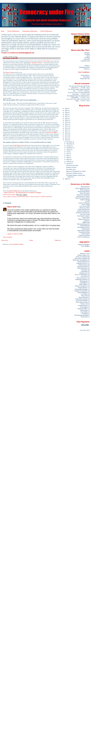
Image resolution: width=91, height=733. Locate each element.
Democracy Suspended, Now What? (76, 171)
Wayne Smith (12, 207)
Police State (84, 295)
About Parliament (85, 190)
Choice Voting (86, 204)
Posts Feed (87, 59)
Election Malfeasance (13, 31)
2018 (66, 124)
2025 (66, 110)
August (69, 149)
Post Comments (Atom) (16, 244)
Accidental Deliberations (14, 191)
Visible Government (84, 235)
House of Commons (30, 196)
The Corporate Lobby (82, 302)
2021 (66, 118)
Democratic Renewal (84, 209)
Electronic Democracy (83, 211)
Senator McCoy (85, 75)
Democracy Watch (85, 208)
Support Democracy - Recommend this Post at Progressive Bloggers (22, 192)
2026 (66, 108)
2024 (66, 112)
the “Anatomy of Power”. (36, 62)
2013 (66, 134)
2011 (66, 138)
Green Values (86, 217)
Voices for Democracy (83, 237)
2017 (66, 126)
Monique (87, 52)
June (68, 153)
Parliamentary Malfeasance (29, 31)
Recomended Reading (81, 289)
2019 (66, 122)
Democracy (83, 253)
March (68, 159)
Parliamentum (86, 229)
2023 (66, 114)
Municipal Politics (83, 308)
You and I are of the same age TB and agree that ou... (79, 86)
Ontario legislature (82, 292)
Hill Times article (19, 145)
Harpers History (82, 287)
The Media (85, 313)
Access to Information (81, 274)
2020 (66, 120)
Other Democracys (82, 278)
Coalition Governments (12, 196)
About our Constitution (83, 195)
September (70, 147)
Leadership (84, 271)
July (68, 151)
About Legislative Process (82, 188)
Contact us (87, 69)
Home (2, 31)
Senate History (86, 233)
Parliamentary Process (83, 227)
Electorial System (82, 266)
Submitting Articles (84, 67)
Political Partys (48, 196)
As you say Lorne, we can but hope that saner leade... (79, 93)
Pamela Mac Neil (85, 78)
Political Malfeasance (46, 31)
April (68, 157)
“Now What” (46, 61)
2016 (66, 128)
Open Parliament (85, 225)
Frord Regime (84, 307)
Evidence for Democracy (83, 212)
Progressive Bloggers (84, 244)
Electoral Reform (21, 196)
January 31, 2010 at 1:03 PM (15, 234)
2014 (66, 132)
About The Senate (85, 193)
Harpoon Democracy (84, 219)
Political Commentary (81, 286)
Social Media (84, 312)
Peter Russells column (83, 230)
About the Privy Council (83, 196)
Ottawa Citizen (10, 72)
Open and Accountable (40, 196)
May (68, 155)
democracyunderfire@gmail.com (22, 53)
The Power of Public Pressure (74, 173)
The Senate (84, 269)
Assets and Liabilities (82, 300)
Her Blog (87, 54)
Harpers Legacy (82, 255)
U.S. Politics (84, 294)
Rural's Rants (84, 310)
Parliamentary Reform (81, 299)
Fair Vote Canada (85, 214)
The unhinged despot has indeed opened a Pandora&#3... (78, 96)
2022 (66, 116)
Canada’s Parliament (84, 203)
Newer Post (4, 240)
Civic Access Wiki (85, 206)
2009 (66, 179)
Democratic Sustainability (80, 260)
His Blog (87, 57)
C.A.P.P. (87, 201)
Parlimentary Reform (81, 279)
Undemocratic (83, 273)
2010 (66, 140)
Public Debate (83, 284)
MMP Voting (86, 222)
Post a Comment (7, 237)
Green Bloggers (85, 246)
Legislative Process (81, 263)
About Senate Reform (84, 191)
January (69, 163)
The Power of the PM (72, 165)
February (69, 161)
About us (87, 65)
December (69, 142)
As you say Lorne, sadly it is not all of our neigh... (78, 99)
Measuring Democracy (83, 224)
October (69, 146)
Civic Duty (84, 276)
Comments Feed (85, 61)
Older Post (58, 240)
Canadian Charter (83, 305)
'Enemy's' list (84, 304)
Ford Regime (83, 282)
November (70, 144)
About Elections (85, 186)
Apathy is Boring (85, 199)
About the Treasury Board (82, 198)
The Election (84, 317)
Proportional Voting (84, 232)
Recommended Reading (81, 315)
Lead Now (87, 221)
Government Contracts (83, 216)
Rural (88, 56)
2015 (66, 130)
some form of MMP (51, 132)
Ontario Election (83, 297)
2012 (66, 136)
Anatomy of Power (71, 167)
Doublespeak (83, 281)
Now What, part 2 (71, 169)
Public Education (82, 268)
